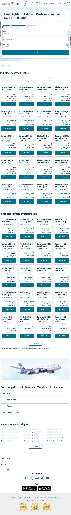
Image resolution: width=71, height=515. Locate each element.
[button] (18, 26)
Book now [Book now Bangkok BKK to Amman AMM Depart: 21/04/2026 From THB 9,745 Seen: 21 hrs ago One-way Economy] (26, 152)
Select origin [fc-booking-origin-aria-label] (6, 33)
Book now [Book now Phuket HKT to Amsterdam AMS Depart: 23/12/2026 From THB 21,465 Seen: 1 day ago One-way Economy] (27, 309)
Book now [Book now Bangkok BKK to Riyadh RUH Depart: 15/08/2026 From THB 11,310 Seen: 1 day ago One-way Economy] (44, 336)
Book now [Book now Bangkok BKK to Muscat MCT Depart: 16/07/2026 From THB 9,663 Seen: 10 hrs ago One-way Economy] (9, 236)
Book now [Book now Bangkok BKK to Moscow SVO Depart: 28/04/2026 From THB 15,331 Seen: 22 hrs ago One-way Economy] (63, 177)
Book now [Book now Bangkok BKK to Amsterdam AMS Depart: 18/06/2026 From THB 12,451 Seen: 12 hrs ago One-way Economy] (45, 128)
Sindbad (60, 3)
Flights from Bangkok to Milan (31, 435)
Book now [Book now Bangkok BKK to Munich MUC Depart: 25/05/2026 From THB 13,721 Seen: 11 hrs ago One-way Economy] (63, 152)
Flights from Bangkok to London (32, 429)
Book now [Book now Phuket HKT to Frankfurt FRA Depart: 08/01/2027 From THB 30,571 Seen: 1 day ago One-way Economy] (62, 309)
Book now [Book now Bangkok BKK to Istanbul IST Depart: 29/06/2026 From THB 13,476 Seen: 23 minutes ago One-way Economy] (26, 128)
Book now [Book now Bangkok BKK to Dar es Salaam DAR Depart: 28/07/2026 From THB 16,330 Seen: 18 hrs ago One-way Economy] (62, 336)
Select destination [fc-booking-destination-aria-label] (7, 40)
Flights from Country (54, 497)
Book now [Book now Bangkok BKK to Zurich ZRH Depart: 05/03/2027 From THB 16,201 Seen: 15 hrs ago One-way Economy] (44, 260)
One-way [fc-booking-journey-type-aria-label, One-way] (5, 27)
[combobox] (12, 81)
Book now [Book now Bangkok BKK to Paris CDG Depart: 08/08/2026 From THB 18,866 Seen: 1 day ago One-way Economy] (27, 260)
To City (19, 497)
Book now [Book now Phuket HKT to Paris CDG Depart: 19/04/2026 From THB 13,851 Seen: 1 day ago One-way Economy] (8, 177)
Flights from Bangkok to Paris (54, 432)
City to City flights (27, 497)
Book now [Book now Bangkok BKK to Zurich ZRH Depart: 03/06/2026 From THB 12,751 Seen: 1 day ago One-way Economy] (45, 104)
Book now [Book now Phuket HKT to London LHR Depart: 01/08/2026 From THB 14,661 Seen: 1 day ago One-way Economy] (27, 285)
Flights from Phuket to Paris (8, 441)
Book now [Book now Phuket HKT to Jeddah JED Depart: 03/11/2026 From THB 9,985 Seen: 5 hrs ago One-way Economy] (62, 285)
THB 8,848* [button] (18, 18)
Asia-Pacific (9, 400)
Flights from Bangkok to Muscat (9, 429)
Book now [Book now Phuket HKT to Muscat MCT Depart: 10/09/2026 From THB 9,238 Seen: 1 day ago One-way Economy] (62, 236)
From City (46, 497)
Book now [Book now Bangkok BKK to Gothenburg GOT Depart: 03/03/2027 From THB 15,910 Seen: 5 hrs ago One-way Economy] (27, 336)
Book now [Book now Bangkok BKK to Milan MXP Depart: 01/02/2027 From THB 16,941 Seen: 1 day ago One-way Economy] (62, 260)
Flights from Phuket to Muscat (54, 429)
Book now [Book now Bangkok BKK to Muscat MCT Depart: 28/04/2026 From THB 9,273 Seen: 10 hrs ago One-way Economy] (26, 104)
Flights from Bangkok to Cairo (31, 441)
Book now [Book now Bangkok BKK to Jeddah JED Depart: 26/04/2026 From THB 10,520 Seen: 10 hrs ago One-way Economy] (8, 201)
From (4, 31)
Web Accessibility (5, 470)
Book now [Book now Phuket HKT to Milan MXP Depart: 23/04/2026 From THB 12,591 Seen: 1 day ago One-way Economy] (26, 177)
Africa (7, 393)
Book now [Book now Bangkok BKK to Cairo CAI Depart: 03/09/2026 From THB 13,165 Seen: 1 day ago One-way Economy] (44, 285)
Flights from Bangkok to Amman (9, 438)
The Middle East (11, 412)
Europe (7, 406)
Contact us (4, 467)
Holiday (45, 3)
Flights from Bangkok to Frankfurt (55, 438)
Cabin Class (51, 77)
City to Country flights (37, 497)
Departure (6, 44)
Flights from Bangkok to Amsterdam (33, 432)
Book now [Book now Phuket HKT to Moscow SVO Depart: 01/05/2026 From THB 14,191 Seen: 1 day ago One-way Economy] (45, 177)
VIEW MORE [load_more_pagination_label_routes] (35, 446)
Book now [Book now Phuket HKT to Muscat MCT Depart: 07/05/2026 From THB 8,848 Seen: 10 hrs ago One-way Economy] (63, 104)
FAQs (2, 462)
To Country (14, 497)
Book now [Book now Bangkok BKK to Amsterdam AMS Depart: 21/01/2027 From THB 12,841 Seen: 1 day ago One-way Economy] (9, 260)
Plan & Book (27, 3)
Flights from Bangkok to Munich (32, 438)
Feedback (3, 464)
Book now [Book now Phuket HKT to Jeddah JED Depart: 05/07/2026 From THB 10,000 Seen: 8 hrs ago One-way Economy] (45, 201)
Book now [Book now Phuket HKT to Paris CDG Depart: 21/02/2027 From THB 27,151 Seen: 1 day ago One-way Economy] (9, 285)
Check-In (32, 3)
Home (2, 65)
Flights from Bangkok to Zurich (9, 435)
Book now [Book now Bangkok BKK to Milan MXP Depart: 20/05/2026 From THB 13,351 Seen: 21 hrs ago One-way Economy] (63, 128)
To (4, 38)
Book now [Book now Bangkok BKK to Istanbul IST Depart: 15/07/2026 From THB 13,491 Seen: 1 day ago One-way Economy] (44, 236)
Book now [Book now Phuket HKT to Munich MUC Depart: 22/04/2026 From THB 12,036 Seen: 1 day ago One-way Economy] (63, 201)
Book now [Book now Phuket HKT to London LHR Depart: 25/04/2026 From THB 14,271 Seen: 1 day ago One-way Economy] (45, 152)
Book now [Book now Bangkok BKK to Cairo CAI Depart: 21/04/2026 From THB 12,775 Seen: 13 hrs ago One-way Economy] (26, 201)
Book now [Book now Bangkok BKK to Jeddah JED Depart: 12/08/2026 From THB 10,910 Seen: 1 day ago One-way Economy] (9, 309)
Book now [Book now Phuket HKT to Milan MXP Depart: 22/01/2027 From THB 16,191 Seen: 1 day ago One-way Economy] (9, 336)
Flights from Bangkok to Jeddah (55, 441)
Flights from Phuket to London (54, 435)
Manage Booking (39, 3)
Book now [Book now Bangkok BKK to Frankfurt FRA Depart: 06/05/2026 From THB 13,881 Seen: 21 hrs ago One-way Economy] (8, 152)
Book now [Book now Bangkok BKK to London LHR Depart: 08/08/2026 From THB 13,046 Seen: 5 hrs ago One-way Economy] (27, 236)
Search (35, 52)
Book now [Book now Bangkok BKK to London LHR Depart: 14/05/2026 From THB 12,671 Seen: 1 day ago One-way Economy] (8, 104)
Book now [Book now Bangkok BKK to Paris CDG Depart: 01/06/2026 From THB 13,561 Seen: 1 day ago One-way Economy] (8, 128)
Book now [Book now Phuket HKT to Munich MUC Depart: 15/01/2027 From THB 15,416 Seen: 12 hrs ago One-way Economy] (44, 309)
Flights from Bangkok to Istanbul (9, 432)
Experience (53, 3)
